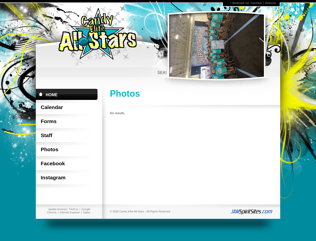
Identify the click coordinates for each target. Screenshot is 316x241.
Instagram (53, 177)
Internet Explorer (70, 212)
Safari (86, 212)
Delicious (270, 2)
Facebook (53, 163)
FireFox (73, 209)
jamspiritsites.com (248, 211)
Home (52, 95)
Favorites (256, 2)
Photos (49, 149)
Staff (46, 135)
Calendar (52, 107)
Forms (49, 121)
